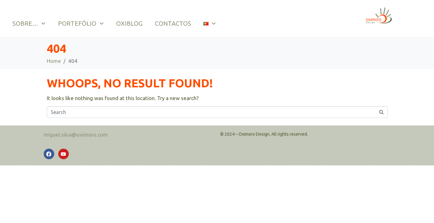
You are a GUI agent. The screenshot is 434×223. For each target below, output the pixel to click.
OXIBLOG (129, 23)
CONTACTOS (173, 23)
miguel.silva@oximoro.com (76, 135)
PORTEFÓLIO (81, 23)
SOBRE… (29, 23)
